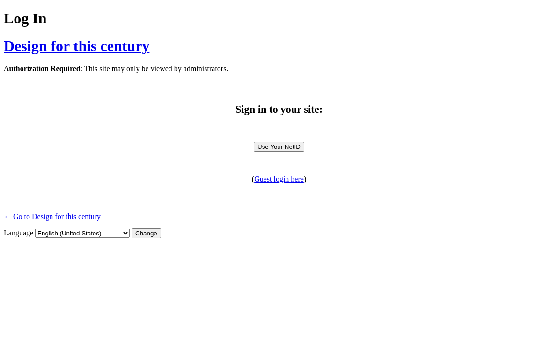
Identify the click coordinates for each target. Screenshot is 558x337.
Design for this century (76, 45)
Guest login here (279, 179)
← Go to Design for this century (52, 216)
